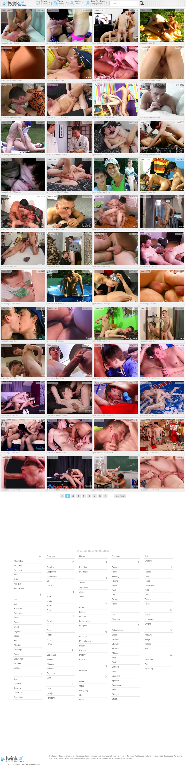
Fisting (49, 635)
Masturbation (85, 641)
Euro (49, 610)
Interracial (83, 572)
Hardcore (51, 698)
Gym (49, 678)
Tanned (148, 572)
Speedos (116, 680)
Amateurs (18, 565)
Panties (115, 567)
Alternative (18, 561)
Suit (146, 556)
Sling (114, 658)
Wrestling (149, 669)
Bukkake (18, 668)
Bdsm (16, 618)
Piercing (115, 576)
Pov (113, 595)
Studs (114, 699)
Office (81, 681)
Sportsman (116, 685)
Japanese (83, 587)
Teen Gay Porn (96, 3)
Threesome (150, 585)
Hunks (82, 556)
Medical (82, 650)
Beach (17, 622)
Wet (146, 664)
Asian (16, 579)
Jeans (82, 592)
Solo (114, 671)
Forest (49, 644)
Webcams (149, 659)
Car (15, 679)
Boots (16, 654)
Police (114, 585)
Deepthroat (51, 572)
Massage (83, 637)
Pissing (115, 581)
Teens (147, 581)
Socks (114, 662)
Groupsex (51, 673)
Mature (82, 646)
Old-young (83, 690)
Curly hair (51, 556)
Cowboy (17, 688)
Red (114, 615)
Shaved (115, 639)
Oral (81, 695)
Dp (48, 581)
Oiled (81, 686)
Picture (43, 3)
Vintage (148, 644)
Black (16, 636)
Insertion (83, 567)
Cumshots (18, 697)
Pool (114, 590)
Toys (147, 595)
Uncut (147, 615)
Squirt (114, 690)
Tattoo (147, 576)
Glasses (50, 664)
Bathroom (18, 613)
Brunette (17, 663)
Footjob (50, 639)
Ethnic (49, 605)
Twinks (148, 599)
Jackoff (82, 583)
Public (114, 604)
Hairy (49, 689)
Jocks (81, 596)
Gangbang (51, 655)
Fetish (49, 630)
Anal (16, 575)
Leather (82, 616)
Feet (49, 626)
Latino (82, 612)
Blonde (17, 640)
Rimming (116, 619)
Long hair (83, 626)
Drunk (49, 585)
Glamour (50, 659)
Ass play (17, 584)
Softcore (115, 667)
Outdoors (116, 556)
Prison (114, 599)
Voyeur (148, 648)
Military (82, 655)
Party (114, 572)
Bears (16, 627)
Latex (81, 607)
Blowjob (17, 645)
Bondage (18, 650)
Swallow (148, 561)
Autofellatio (19, 588)
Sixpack (115, 648)
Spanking (116, 676)
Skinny (115, 653)
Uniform (148, 624)
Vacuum (148, 635)
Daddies (50, 567)
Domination (52, 576)
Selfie (114, 635)
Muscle (82, 659)
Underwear (149, 619)
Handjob (50, 693)
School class (117, 630)
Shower (115, 644)
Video (60, 3)
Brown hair (18, 659)
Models (77, 3)
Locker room (84, 621)
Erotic (49, 601)
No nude (83, 670)
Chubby (17, 683)
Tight (147, 590)
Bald (16, 599)
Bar (15, 604)
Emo (49, 596)
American (18, 570)
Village (147, 639)
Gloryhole (51, 669)
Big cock (17, 631)
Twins (147, 604)
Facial (49, 621)
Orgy (81, 700)
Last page (120, 496)
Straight (115, 694)
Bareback (18, 608)
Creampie (18, 693)
